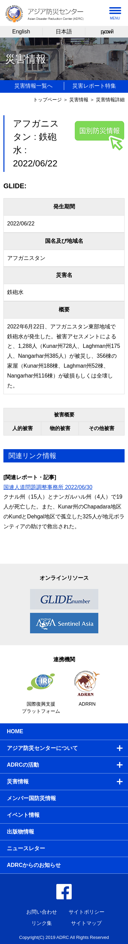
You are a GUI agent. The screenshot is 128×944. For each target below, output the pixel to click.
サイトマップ (86, 923)
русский (107, 31)
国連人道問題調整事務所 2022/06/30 (48, 487)
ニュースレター (26, 848)
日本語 (64, 31)
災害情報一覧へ (33, 86)
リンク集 (41, 923)
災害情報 (78, 99)
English (21, 31)
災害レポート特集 (94, 86)
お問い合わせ (41, 912)
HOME (15, 731)
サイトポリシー (86, 912)
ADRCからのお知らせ (34, 865)
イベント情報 (23, 815)
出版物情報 (20, 832)
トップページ (47, 99)
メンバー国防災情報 (31, 798)
